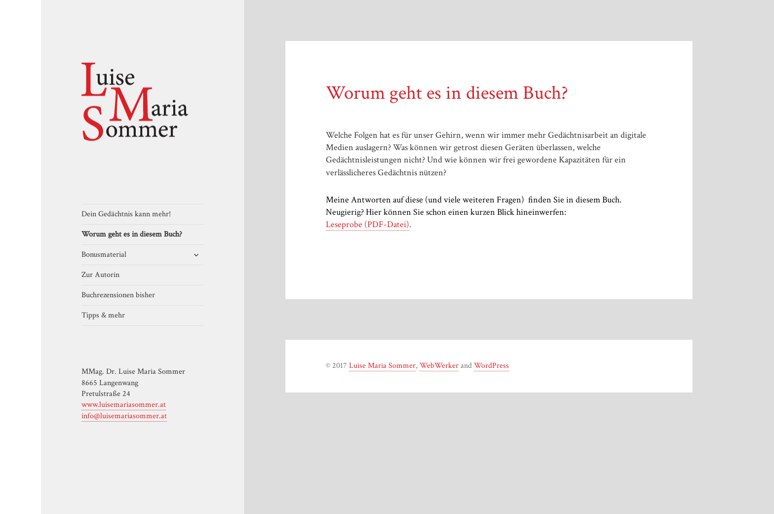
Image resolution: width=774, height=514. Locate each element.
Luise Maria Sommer (382, 365)
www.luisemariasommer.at (123, 404)
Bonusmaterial (103, 254)
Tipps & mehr (103, 315)
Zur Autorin (100, 275)
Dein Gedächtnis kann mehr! (126, 214)
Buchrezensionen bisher (118, 295)
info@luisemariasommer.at (124, 416)
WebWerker (439, 365)
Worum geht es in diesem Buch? (131, 234)
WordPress (491, 365)
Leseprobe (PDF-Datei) (367, 224)
